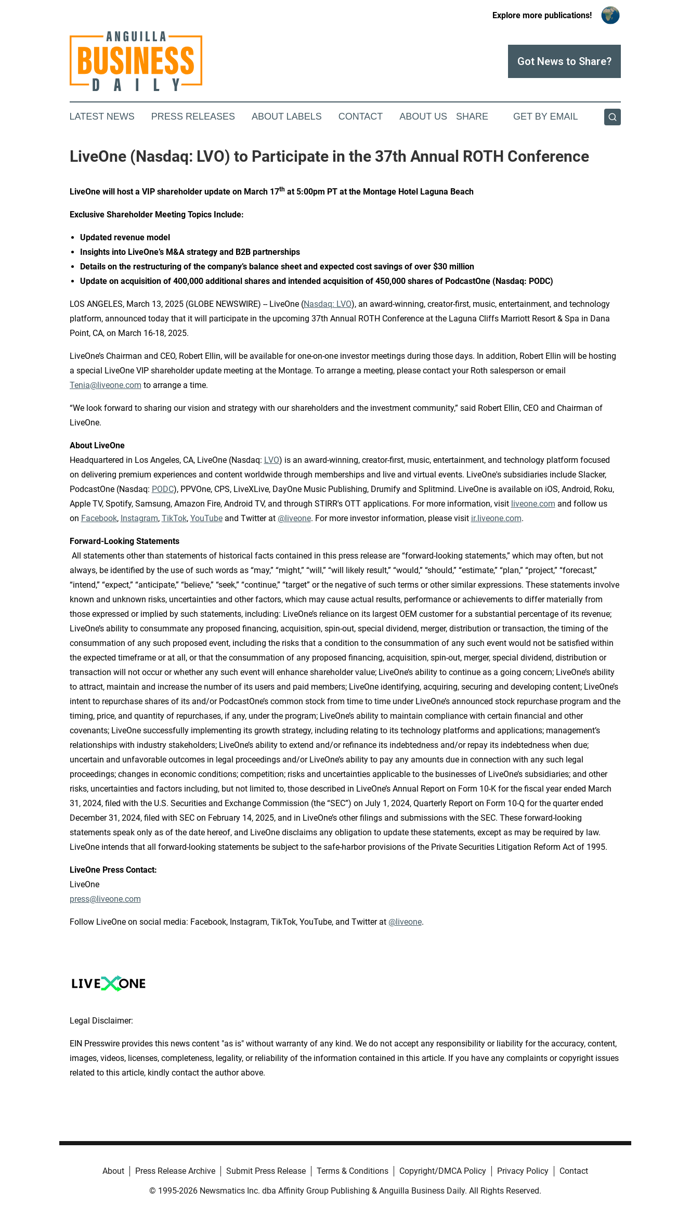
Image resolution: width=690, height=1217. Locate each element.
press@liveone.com (105, 899)
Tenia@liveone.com (105, 385)
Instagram (139, 518)
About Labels (287, 116)
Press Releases (193, 116)
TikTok (174, 518)
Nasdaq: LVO (327, 304)
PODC (163, 489)
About (113, 1171)
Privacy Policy (523, 1171)
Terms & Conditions (352, 1171)
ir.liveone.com (496, 518)
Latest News (102, 116)
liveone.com (533, 504)
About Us (423, 116)
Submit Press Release (266, 1171)
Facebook (99, 518)
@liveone (294, 518)
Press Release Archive (175, 1171)
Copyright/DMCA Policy (442, 1171)
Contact (361, 116)
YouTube (206, 518)
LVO (271, 460)
